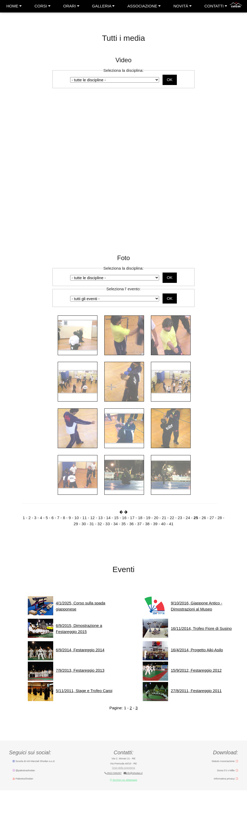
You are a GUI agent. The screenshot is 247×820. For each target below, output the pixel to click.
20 (156, 517)
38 (147, 524)
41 (171, 524)
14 (108, 517)
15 (116, 517)
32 (99, 524)
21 (164, 517)
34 (115, 524)
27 (211, 517)
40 (163, 524)
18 (140, 517)
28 (219, 517)
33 (107, 524)
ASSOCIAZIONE (144, 6)
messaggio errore (123, 651)
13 (100, 517)
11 (84, 517)
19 (148, 517)
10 (76, 517)
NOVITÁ (182, 6)
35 (123, 524)
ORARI (71, 6)
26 (203, 517)
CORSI (42, 6)
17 (132, 517)
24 (188, 517)
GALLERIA (103, 6)
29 (76, 524)
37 (139, 524)
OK (170, 79)
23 (180, 517)
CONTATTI (215, 6)
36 (131, 524)
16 (124, 517)
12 (92, 517)
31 (91, 524)
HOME (14, 6)
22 (172, 517)
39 (155, 524)
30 (84, 524)
